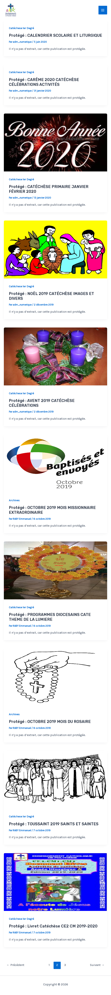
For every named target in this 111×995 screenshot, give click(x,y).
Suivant (97, 965)
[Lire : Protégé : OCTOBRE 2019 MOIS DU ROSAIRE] (55, 677)
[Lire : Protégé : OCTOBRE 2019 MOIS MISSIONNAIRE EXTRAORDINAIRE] (55, 463)
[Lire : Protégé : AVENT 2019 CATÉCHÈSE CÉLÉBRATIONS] (55, 356)
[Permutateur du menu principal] (102, 10)
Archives (14, 500)
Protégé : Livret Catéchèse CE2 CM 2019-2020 (53, 926)
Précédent (15, 965)
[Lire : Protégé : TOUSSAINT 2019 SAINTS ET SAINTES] (55, 779)
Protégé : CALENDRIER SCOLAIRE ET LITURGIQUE (55, 35)
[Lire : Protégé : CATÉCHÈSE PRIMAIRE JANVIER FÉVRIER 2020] (55, 142)
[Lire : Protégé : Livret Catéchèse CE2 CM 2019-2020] (55, 882)
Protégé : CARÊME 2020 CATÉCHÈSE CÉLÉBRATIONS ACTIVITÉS (44, 82)
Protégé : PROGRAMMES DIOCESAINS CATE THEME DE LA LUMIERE (50, 617)
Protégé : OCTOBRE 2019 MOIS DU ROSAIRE (50, 721)
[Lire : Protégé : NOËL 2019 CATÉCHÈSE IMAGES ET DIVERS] (55, 249)
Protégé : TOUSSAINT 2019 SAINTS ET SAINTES (53, 824)
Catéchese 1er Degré (21, 28)
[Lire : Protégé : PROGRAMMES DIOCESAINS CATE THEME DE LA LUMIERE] (55, 570)
